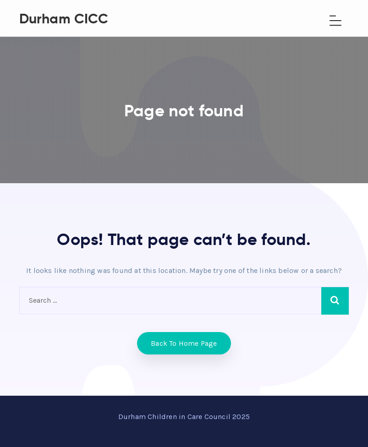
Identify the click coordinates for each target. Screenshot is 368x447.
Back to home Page (184, 343)
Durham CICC (64, 18)
